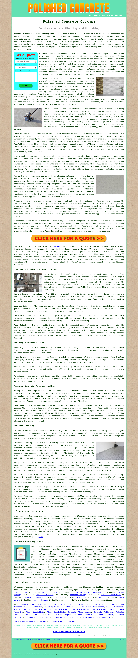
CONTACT (110, 16)
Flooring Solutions (54, 607)
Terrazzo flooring (22, 431)
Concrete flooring (23, 246)
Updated (40, 639)
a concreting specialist (73, 590)
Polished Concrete (33, 610)
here (41, 537)
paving (102, 597)
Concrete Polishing (103, 612)
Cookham (56, 246)
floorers (58, 597)
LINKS (96, 16)
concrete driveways (111, 595)
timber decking (40, 600)
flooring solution (115, 532)
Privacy (122, 639)
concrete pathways (32, 597)
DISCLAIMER (119, 16)
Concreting (78, 604)
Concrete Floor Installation (99, 604)
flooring (71, 84)
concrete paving (78, 595)
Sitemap (15, 639)
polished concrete (41, 36)
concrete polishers (109, 254)
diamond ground (67, 194)
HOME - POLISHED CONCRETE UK (69, 631)
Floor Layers (39, 615)
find (21, 516)
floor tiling (20, 592)
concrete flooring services (36, 577)
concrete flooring (48, 59)
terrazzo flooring (88, 463)
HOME (90, 16)
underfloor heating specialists (88, 592)
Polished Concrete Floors (56, 610)
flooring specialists (100, 600)
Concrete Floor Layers (31, 604)
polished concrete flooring (77, 587)
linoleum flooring (45, 595)
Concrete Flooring (33, 607)
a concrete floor (89, 147)
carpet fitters (49, 592)
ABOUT (103, 16)
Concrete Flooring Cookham (62, 622)
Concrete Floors (72, 617)
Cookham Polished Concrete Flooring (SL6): (35, 34)
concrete (58, 259)
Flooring (59, 639)
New (34, 639)
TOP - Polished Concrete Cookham (30, 622)
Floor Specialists (75, 607)
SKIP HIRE (81, 597)
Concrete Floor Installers (57, 604)
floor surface (36, 99)
